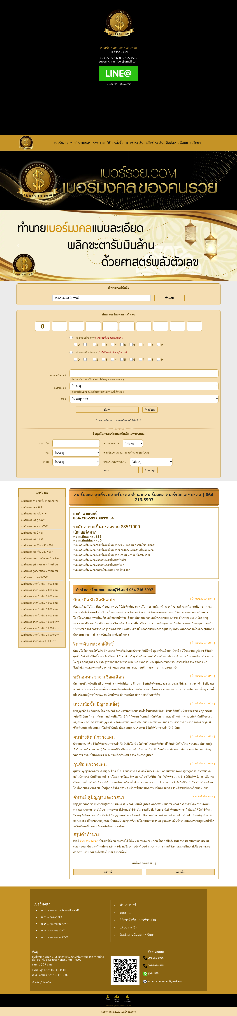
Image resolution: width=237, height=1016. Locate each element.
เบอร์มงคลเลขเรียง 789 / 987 (37, 551)
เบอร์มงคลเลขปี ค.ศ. (32, 539)
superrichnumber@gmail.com (118, 61)
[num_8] (160, 326)
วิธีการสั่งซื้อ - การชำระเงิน (125, 143)
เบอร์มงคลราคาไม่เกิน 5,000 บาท (39, 609)
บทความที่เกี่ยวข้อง (114, 391)
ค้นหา (107, 409)
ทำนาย (169, 298)
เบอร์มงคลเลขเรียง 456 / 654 (37, 545)
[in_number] (144, 373)
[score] (144, 386)
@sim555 (153, 973)
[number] (101, 298)
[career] (76, 462)
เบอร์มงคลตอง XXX (31, 507)
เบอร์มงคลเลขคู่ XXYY (33, 520)
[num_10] (194, 326)
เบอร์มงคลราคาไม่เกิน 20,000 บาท (40, 634)
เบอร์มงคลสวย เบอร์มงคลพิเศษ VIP (40, 500)
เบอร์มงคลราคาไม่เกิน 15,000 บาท (40, 628)
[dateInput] (76, 443)
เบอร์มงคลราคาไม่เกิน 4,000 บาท (39, 602)
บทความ (99, 143)
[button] (18, 245)
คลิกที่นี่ (108, 872)
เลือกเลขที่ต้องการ (99, 337)
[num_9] (177, 326)
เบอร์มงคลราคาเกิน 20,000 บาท (38, 641)
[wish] (151, 462)
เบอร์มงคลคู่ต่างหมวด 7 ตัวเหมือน (39, 564)
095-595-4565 (128, 58)
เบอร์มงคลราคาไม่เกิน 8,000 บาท (39, 615)
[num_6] (127, 326)
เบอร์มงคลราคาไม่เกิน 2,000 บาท (39, 590)
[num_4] (93, 326)
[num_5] (110, 326)
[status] (133, 443)
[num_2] (59, 326)
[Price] (144, 399)
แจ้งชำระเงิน (154, 143)
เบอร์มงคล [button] (61, 143)
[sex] (76, 453)
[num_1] (42, 326)
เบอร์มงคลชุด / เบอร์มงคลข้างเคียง (40, 558)
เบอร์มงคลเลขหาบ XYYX (34, 526)
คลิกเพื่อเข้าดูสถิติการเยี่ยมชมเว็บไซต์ (118, 1006)
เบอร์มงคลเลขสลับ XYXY (34, 513)
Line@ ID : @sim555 (119, 84)
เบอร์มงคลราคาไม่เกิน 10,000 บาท (40, 622)
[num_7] (143, 326)
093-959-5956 (109, 58)
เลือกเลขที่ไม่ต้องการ (102, 352)
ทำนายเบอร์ (82, 143)
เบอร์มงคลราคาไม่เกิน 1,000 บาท (39, 583)
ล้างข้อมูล (150, 409)
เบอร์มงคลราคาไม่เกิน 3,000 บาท (39, 596)
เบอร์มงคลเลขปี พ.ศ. (32, 532)
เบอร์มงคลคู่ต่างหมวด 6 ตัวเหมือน (39, 571)
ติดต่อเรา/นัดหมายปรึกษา (183, 143)
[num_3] (76, 326)
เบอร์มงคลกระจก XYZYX (34, 577)
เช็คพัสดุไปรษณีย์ (41, 982)
